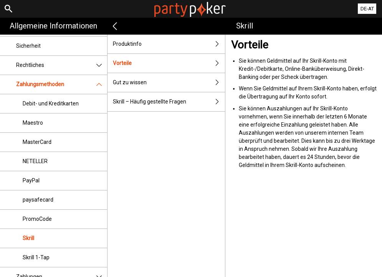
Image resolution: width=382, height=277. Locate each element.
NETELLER (35, 161)
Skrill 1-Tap (36, 257)
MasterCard (37, 142)
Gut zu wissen (169, 82)
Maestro (33, 123)
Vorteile (169, 63)
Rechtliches (61, 65)
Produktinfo (169, 44)
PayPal (31, 180)
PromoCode (37, 219)
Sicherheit (28, 46)
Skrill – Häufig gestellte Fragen (169, 101)
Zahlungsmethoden (61, 84)
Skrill (28, 238)
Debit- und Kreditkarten (51, 103)
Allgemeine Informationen (53, 25)
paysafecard (38, 200)
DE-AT (367, 9)
